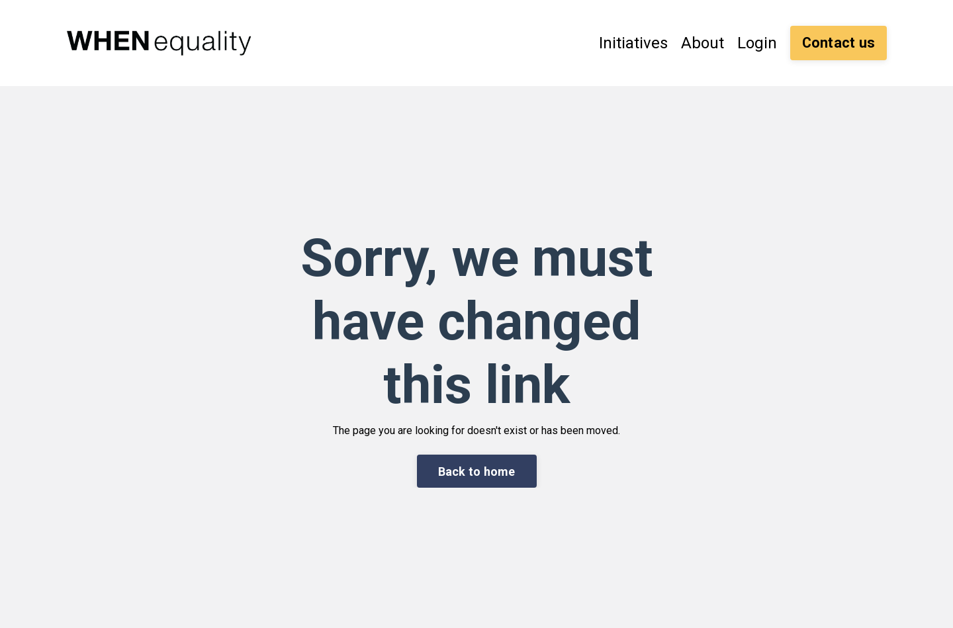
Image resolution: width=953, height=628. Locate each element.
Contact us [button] (839, 42)
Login (757, 43)
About (702, 43)
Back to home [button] (477, 471)
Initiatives (633, 43)
